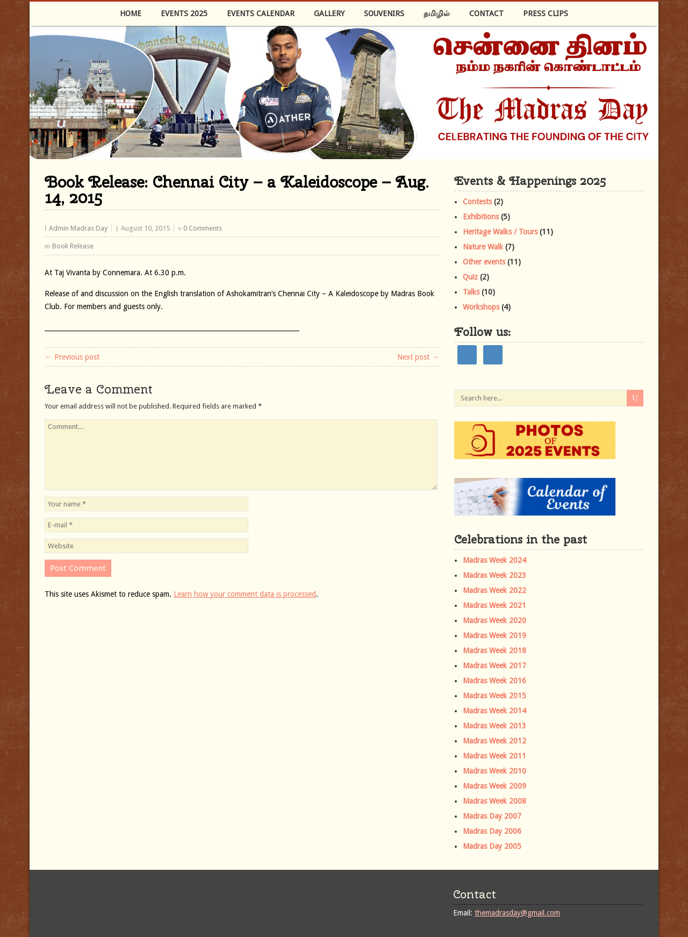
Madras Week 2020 (494, 620)
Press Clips (545, 13)
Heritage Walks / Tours (500, 231)
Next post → (418, 357)
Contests (477, 201)
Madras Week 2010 (494, 771)
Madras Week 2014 (494, 710)
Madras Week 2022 (494, 590)
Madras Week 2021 (494, 605)
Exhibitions (481, 216)
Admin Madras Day (78, 228)
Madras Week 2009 (494, 786)
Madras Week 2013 (494, 725)
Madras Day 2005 (492, 846)
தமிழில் (437, 13)
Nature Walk (483, 246)
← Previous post (72, 357)
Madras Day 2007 (492, 816)
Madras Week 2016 (494, 680)
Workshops (481, 307)
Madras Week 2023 (494, 575)
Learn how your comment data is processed (245, 594)
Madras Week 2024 (494, 560)
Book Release (73, 246)
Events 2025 (184, 13)
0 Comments (202, 228)
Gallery (329, 13)
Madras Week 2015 (494, 695)
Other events (484, 262)
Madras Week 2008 (494, 801)
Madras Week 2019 (494, 635)
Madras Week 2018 (494, 650)
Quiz (470, 277)
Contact (486, 13)
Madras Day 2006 (492, 831)
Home (130, 13)
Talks (471, 292)
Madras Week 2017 (494, 665)
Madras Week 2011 (494, 756)
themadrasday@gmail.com (517, 913)
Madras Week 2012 (494, 740)
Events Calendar (261, 13)
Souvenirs (384, 13)
